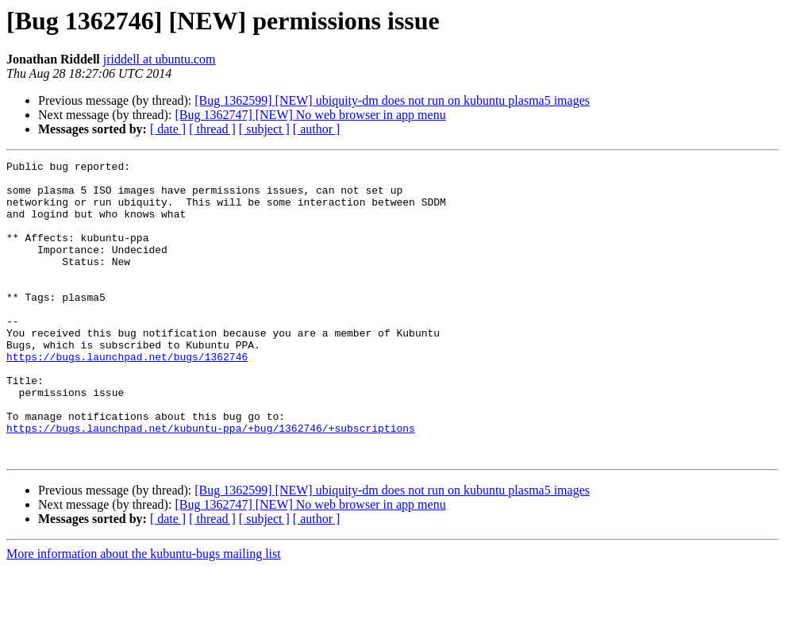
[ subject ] (264, 129)
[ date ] (168, 129)
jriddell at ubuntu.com (159, 59)
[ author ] (317, 129)
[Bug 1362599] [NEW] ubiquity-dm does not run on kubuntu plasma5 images (392, 100)
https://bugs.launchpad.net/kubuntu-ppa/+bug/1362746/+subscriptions (210, 482)
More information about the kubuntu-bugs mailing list (143, 613)
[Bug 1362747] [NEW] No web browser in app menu (310, 114)
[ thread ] (212, 129)
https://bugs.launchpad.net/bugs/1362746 (127, 397)
